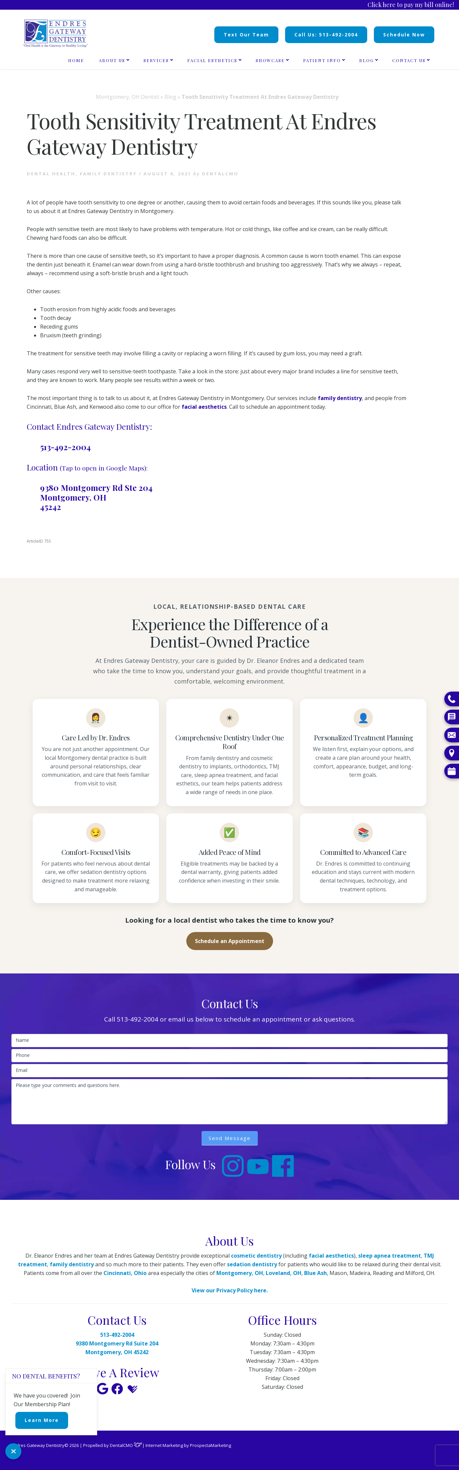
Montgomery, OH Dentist (127, 97)
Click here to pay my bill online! (411, 5)
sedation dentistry (252, 1264)
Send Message (230, 1138)
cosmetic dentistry (256, 1255)
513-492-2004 (65, 446)
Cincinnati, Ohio (125, 1273)
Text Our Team (246, 34)
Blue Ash (315, 1273)
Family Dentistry (108, 174)
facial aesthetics (204, 406)
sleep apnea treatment (389, 1255)
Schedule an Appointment (229, 941)
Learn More (42, 1420)
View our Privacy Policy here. (230, 1290)
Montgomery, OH (239, 1273)
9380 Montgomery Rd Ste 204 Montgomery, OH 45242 (96, 497)
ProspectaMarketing (210, 1445)
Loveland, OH (283, 1273)
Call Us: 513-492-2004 (326, 34)
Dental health (51, 174)
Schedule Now (404, 34)
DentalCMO (126, 1445)
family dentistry (340, 398)
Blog (170, 97)
